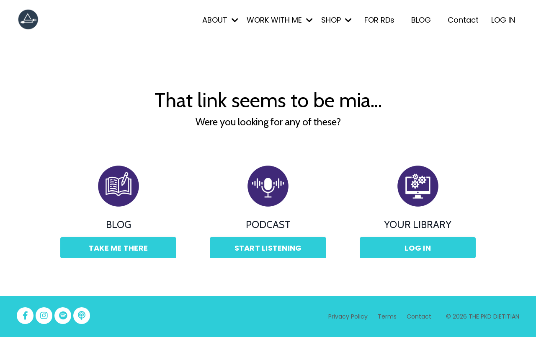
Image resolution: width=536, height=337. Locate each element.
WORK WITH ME (280, 20)
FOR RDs (379, 20)
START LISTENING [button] (268, 248)
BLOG (421, 20)
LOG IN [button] (418, 248)
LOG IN (503, 20)
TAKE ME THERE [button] (118, 248)
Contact (463, 20)
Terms (388, 316)
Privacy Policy (348, 316)
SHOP (336, 20)
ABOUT (220, 20)
